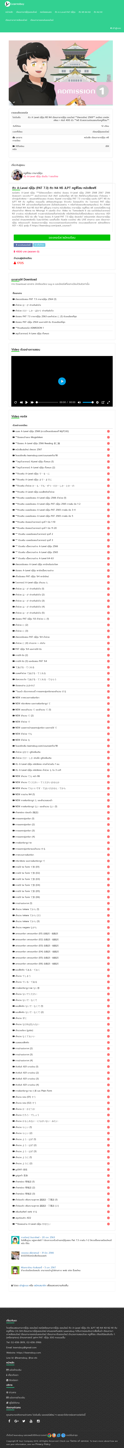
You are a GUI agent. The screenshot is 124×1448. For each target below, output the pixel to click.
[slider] (47, 402)
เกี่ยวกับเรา (12, 1375)
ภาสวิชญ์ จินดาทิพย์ (30, 1237)
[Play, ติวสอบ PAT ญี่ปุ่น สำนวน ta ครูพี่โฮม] (26, 402)
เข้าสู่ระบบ (115, 28)
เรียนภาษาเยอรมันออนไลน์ (41, 20)
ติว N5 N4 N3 (85, 12)
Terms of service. (79, 1441)
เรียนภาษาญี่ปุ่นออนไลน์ (26, 12)
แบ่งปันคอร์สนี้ (23, 244)
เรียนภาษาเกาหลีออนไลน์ (16, 20)
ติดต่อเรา (12, 1380)
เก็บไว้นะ (39, 244)
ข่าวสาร (11, 1392)
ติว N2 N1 (98, 12)
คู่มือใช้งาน (13, 1403)
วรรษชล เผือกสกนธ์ (30, 1252)
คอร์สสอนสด (46, 12)
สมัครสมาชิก (40, 1285)
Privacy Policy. (43, 1444)
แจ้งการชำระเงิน (15, 1397)
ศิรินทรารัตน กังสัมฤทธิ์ (31, 1267)
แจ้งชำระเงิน (13, 1370)
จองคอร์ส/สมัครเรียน (62, 237)
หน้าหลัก (9, 12)
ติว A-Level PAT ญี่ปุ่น (65, 12)
